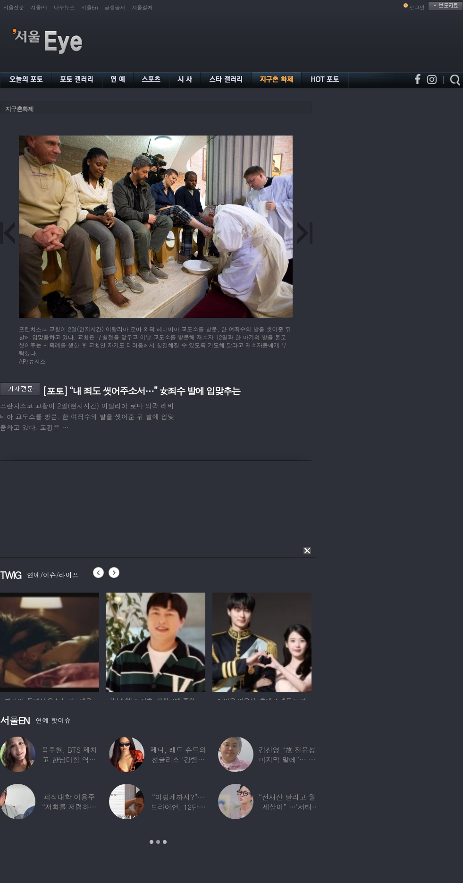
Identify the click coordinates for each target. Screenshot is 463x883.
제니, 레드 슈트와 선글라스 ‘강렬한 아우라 (178, 759)
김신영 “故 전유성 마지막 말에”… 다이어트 (287, 759)
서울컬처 (142, 7)
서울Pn (39, 7)
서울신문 (13, 7)
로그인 (417, 7)
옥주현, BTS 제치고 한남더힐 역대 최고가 (69, 759)
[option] (49, 641)
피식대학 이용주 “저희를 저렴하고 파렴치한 (69, 807)
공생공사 (115, 7)
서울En (89, 7)
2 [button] (158, 842)
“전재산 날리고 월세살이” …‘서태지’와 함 (287, 807)
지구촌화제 (19, 108)
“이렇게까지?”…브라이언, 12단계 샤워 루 (178, 807)
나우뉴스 (64, 7)
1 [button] (151, 842)
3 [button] (165, 842)
